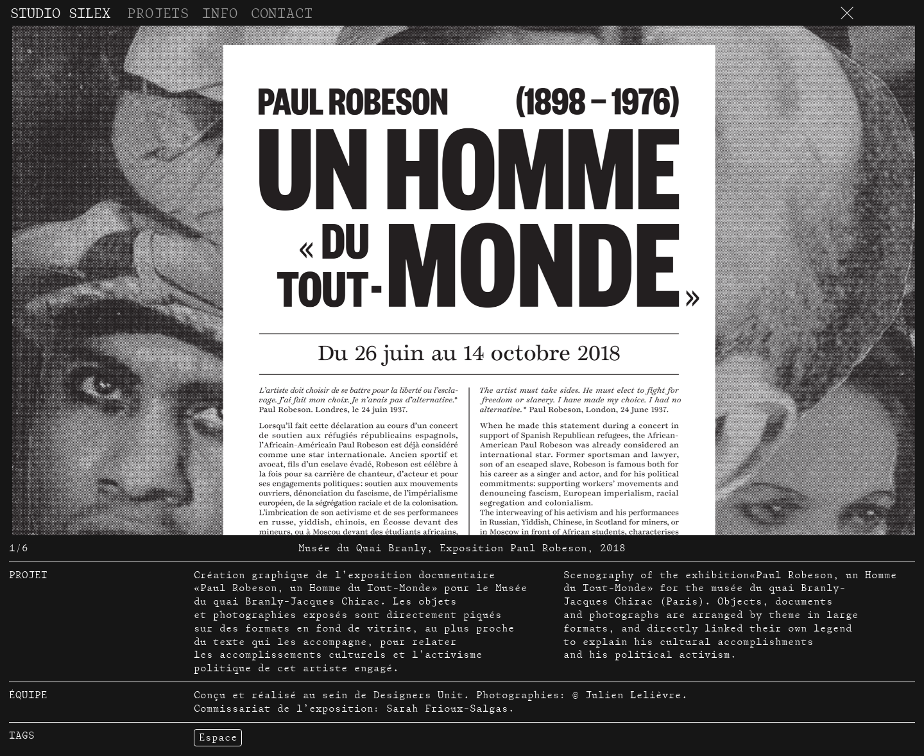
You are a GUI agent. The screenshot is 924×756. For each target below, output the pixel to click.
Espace (218, 737)
